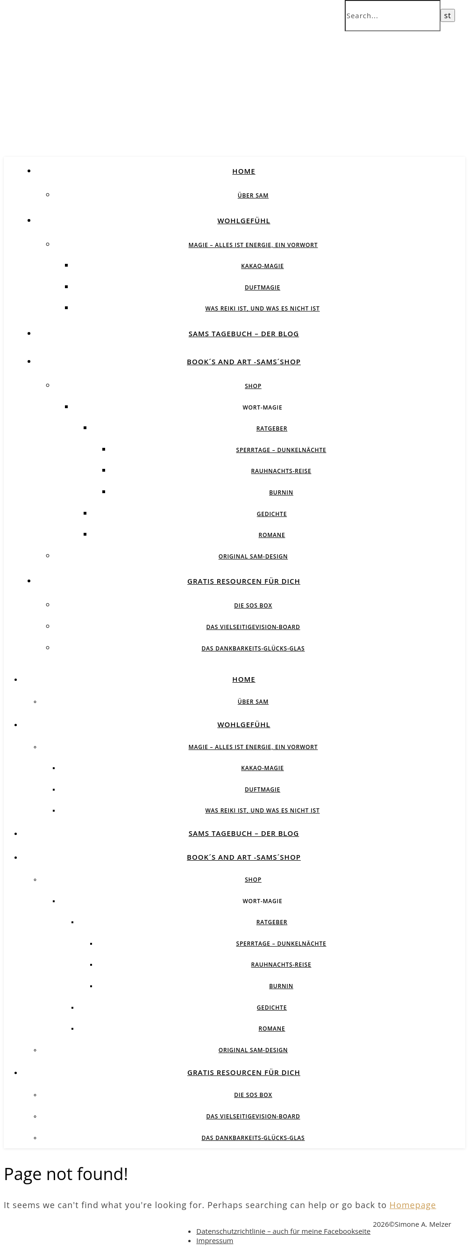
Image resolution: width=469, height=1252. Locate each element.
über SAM (253, 195)
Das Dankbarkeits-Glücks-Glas (253, 648)
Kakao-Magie (262, 266)
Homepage (413, 1204)
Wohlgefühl (243, 220)
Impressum (214, 1240)
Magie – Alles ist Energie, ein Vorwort (253, 245)
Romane (272, 535)
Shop (253, 386)
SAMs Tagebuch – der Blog (244, 333)
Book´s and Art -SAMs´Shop (244, 361)
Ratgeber (271, 428)
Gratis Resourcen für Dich (243, 581)
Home (243, 171)
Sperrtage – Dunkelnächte (281, 450)
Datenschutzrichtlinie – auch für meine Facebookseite (283, 1231)
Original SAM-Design (253, 556)
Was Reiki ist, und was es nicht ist (262, 308)
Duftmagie (262, 287)
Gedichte (272, 514)
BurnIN (281, 492)
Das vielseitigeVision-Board (253, 627)
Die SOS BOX (253, 605)
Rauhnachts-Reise (281, 471)
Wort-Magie (262, 407)
